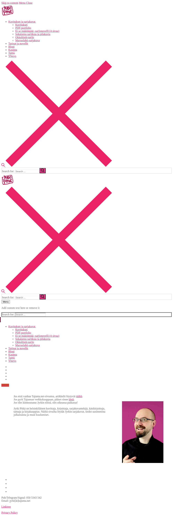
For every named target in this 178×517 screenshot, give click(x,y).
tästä (71, 399)
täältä (79, 396)
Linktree (6, 506)
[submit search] (42, 170)
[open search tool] (56, 165)
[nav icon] (5, 302)
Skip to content (9, 2)
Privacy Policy (9, 512)
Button (5, 385)
